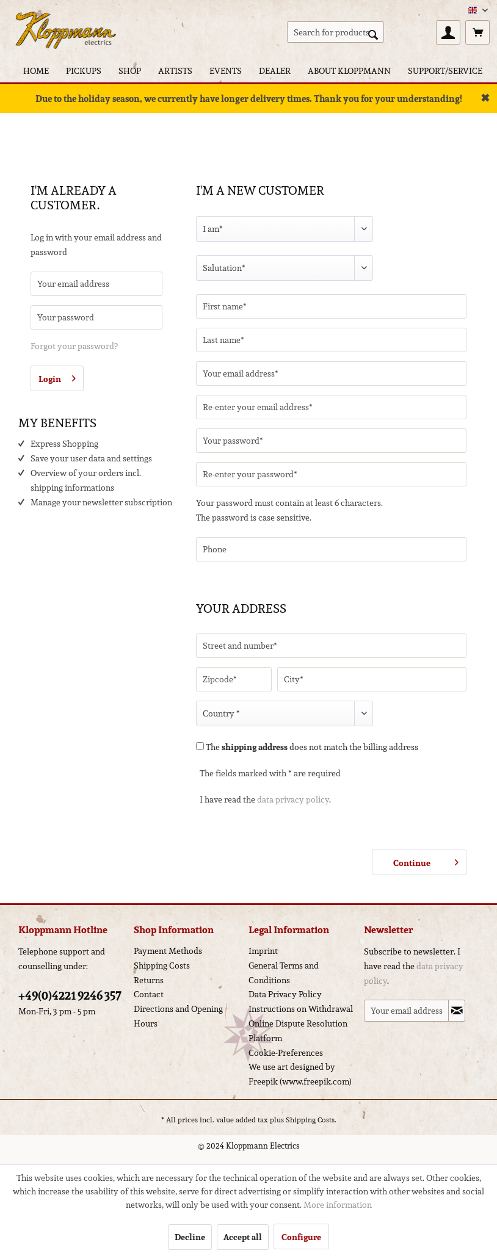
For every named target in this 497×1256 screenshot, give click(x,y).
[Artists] (175, 70)
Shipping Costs (162, 965)
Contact (149, 994)
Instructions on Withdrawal (300, 1009)
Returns (149, 980)
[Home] (36, 70)
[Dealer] (274, 70)
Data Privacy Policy (285, 994)
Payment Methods (168, 951)
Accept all (242, 1237)
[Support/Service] (445, 70)
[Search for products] (335, 32)
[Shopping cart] (477, 32)
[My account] (448, 32)
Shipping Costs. (311, 1119)
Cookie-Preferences (285, 1052)
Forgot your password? (74, 346)
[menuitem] (335, 32)
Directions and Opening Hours (178, 1016)
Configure (301, 1237)
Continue (426, 861)
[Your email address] (406, 1011)
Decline (190, 1237)
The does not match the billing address (312, 747)
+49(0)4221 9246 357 (70, 995)
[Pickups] (83, 70)
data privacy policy (293, 799)
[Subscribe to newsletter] (456, 1011)
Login (57, 377)
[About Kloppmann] (349, 70)
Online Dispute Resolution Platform (297, 1031)
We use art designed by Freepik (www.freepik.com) (300, 1074)
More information (337, 1204)
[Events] (225, 70)
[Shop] (130, 70)
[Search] (373, 33)
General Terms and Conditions (283, 973)
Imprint (263, 951)
